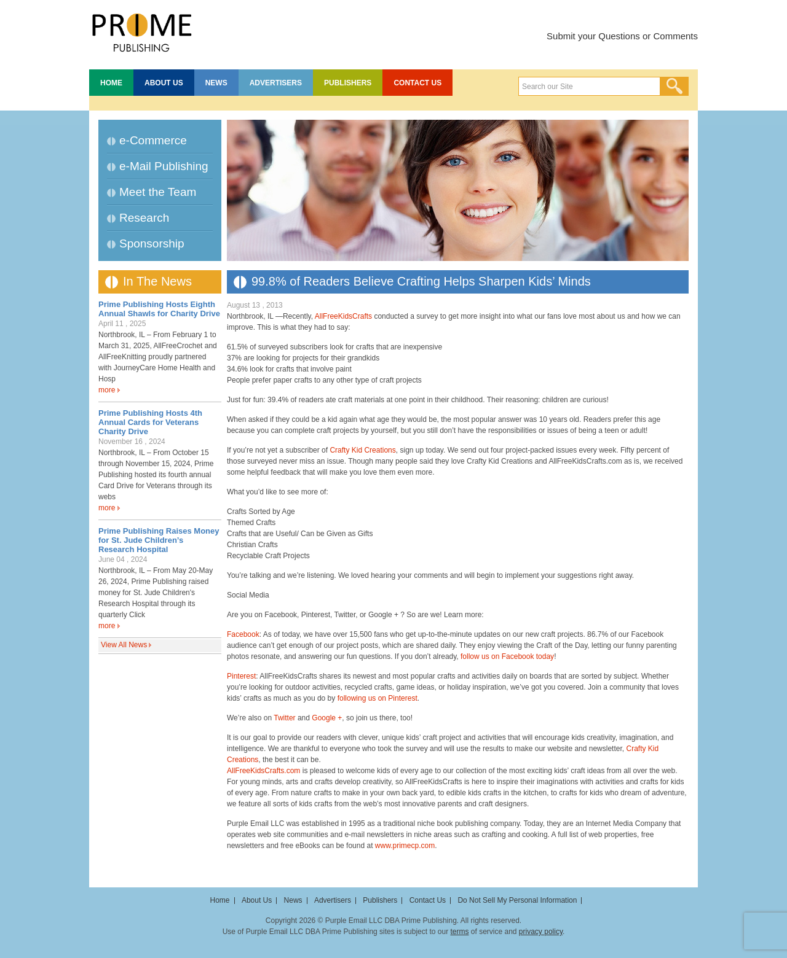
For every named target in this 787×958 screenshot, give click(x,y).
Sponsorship (151, 243)
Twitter (284, 718)
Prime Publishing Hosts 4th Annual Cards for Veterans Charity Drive (150, 422)
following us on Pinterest (377, 698)
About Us (163, 83)
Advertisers (276, 83)
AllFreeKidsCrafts (343, 316)
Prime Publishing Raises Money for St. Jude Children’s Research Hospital (158, 540)
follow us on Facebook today (507, 656)
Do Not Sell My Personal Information (517, 900)
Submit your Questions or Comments (622, 36)
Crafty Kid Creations (362, 450)
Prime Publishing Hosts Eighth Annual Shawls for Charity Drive (159, 309)
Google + (327, 718)
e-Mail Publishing (163, 166)
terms (459, 931)
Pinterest (241, 676)
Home (111, 83)
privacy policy (541, 931)
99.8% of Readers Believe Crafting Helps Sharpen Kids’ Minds (421, 281)
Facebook (243, 634)
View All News (124, 645)
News (216, 83)
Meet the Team (157, 191)
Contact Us (417, 83)
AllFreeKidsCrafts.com (263, 770)
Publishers (347, 83)
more (106, 390)
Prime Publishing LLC (141, 30)
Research (144, 217)
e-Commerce (153, 140)
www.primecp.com (405, 845)
